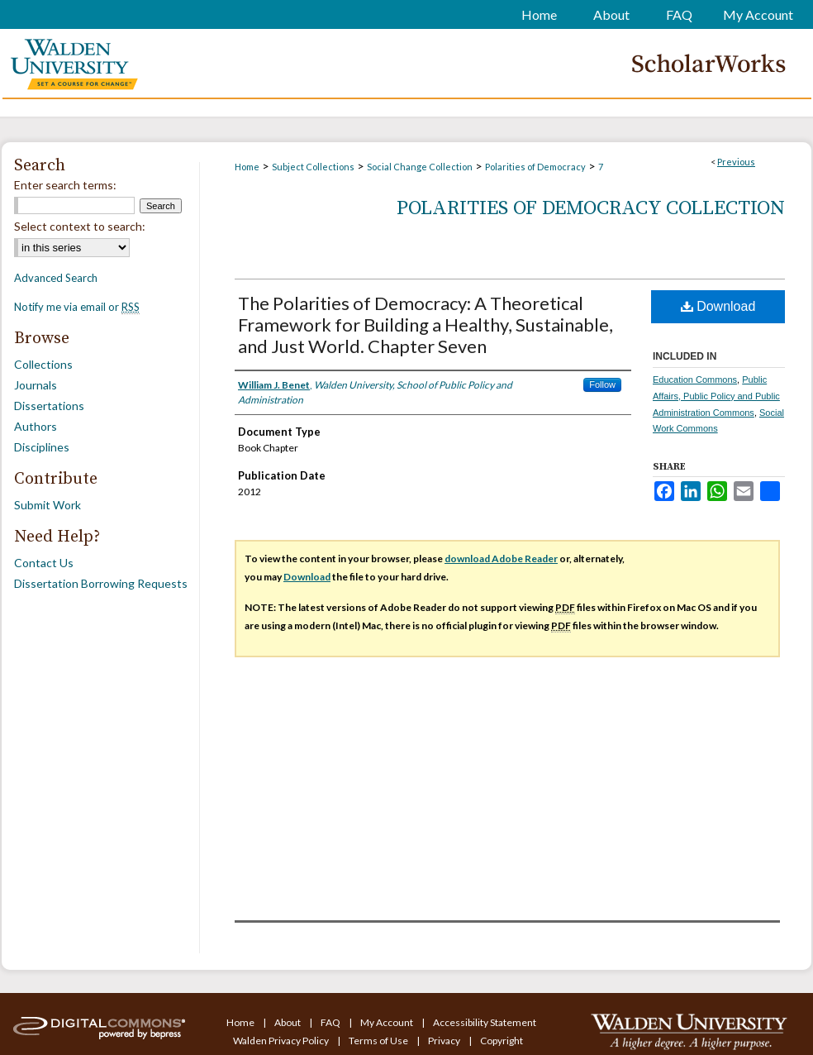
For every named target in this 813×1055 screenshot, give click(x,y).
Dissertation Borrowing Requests (101, 583)
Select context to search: (79, 226)
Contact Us (44, 563)
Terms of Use (379, 1040)
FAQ (331, 1022)
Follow (602, 384)
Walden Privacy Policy (281, 1040)
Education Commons (695, 379)
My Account (387, 1022)
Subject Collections (313, 166)
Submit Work (47, 505)
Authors (35, 426)
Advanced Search (55, 277)
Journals (35, 385)
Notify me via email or (77, 306)
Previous (736, 161)
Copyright (501, 1040)
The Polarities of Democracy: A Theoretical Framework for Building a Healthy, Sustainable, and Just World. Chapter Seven (425, 324)
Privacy (445, 1040)
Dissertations (49, 406)
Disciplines (41, 447)
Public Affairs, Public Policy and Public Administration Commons (716, 396)
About (288, 1022)
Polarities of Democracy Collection (591, 208)
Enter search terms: (65, 185)
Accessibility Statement (484, 1022)
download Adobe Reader (501, 558)
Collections (43, 364)
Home (247, 166)
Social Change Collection (420, 166)
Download (718, 306)
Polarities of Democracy (535, 166)
